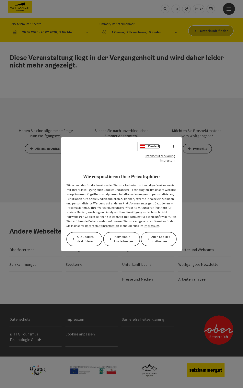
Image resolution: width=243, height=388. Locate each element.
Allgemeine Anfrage (48, 149)
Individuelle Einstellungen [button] (123, 239)
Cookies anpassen (80, 334)
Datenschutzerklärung (160, 156)
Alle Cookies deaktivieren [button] (86, 239)
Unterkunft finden (214, 31)
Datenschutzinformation (102, 226)
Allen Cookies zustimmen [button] (160, 239)
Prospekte (200, 149)
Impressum (167, 160)
